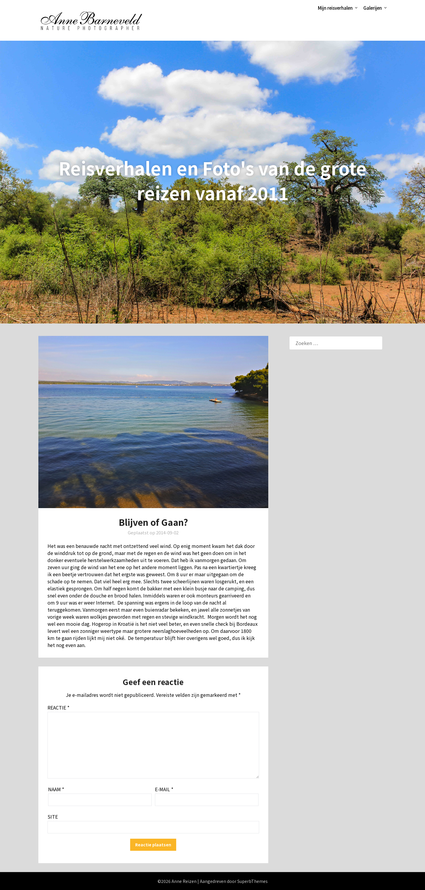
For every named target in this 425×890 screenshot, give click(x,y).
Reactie (58, 707)
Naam (56, 789)
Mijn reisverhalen (335, 8)
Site (53, 816)
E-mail (164, 789)
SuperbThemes (252, 881)
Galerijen (372, 8)
